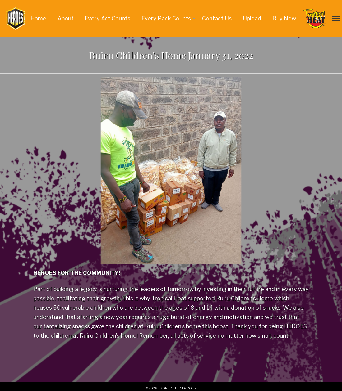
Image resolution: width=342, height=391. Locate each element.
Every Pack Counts (166, 18)
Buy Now (284, 18)
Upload (252, 18)
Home (38, 18)
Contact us (217, 18)
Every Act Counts (107, 18)
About (66, 18)
